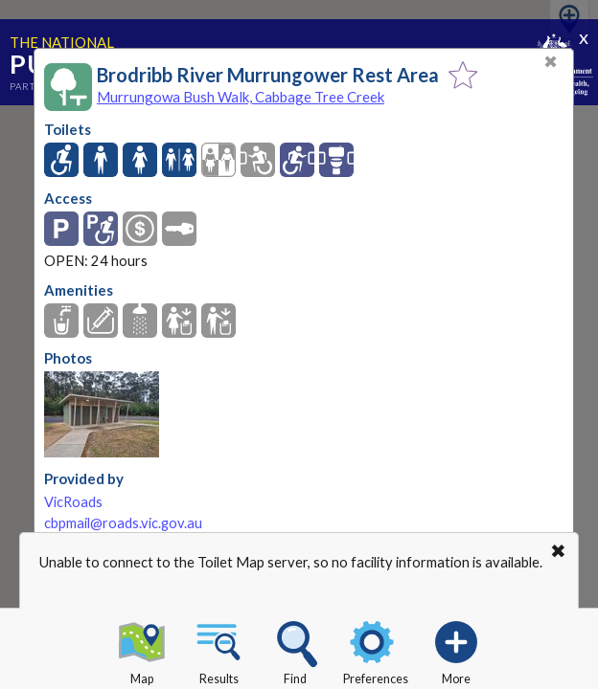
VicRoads (73, 502)
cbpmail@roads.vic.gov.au (123, 523)
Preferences (375, 649)
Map (142, 649)
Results (218, 649)
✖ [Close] (550, 62)
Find (295, 649)
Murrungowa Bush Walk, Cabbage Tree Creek (240, 96)
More (456, 649)
